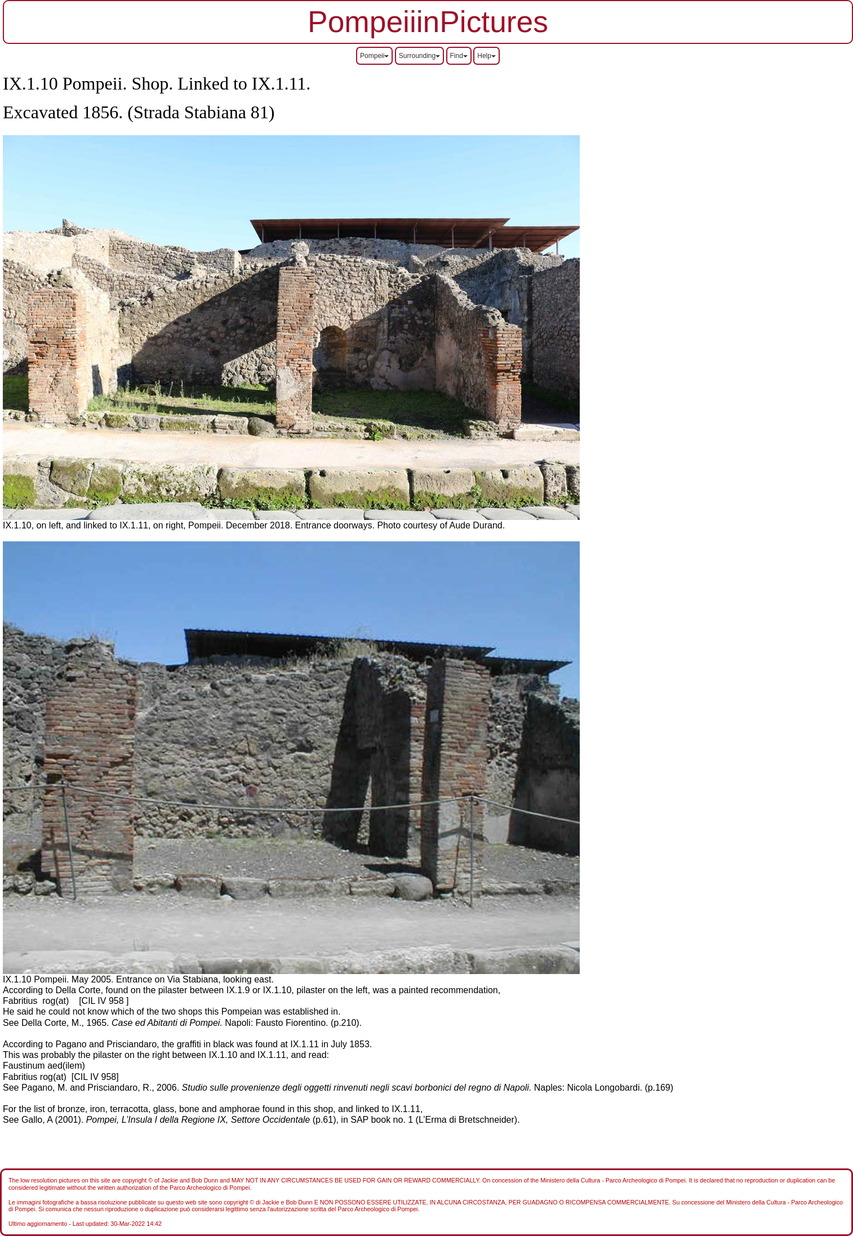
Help (486, 56)
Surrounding (419, 56)
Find (459, 56)
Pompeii (374, 56)
